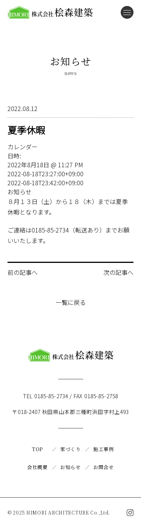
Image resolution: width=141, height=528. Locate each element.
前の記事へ (23, 272)
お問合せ (103, 467)
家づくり (70, 449)
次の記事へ (118, 272)
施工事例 (103, 449)
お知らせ (20, 191)
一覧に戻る (71, 302)
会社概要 (37, 467)
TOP (37, 449)
